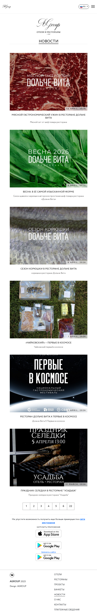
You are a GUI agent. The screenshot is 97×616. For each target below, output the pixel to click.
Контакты (60, 605)
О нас (57, 600)
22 (70, 506)
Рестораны (60, 579)
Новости (59, 595)
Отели (58, 574)
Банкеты (59, 590)
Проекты (59, 584)
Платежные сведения (66, 610)
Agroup (21, 586)
